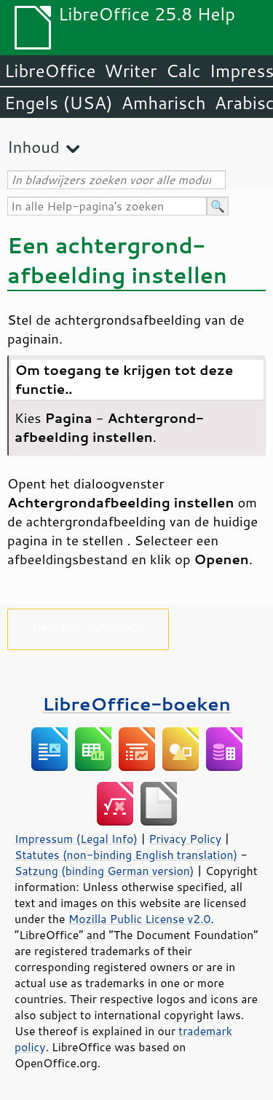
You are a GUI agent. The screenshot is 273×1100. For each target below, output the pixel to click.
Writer (130, 70)
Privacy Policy (185, 839)
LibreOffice (49, 70)
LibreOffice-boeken (136, 703)
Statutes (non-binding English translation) (126, 855)
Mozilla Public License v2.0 (139, 919)
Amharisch (164, 102)
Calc (183, 70)
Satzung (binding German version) (104, 871)
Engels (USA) (58, 102)
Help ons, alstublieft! (88, 626)
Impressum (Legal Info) (76, 839)
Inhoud (33, 146)
